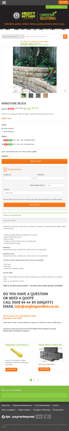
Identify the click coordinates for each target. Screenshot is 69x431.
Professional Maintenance (22, 405)
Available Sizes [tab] (9, 220)
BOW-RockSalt (8, 131)
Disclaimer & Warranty (41, 410)
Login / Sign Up (56, 7)
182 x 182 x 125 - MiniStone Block (18, 140)
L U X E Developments (42, 405)
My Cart (63, 2)
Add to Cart (34, 161)
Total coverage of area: (37, 185)
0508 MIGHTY (30, 44)
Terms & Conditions (8, 410)
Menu (4, 2)
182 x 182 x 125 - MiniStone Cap (18, 144)
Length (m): (7, 175)
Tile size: (6, 189)
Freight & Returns (24, 410)
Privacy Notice (58, 410)
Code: (3, 152)
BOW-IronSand (8, 128)
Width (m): (41, 175)
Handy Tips (6, 405)
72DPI (4, 427)
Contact (55, 405)
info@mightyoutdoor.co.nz (37, 306)
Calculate (34, 205)
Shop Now (11, 369)
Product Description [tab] (12, 215)
